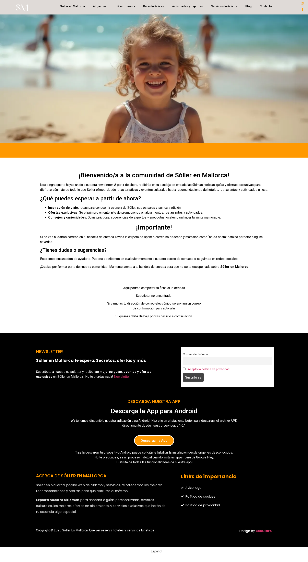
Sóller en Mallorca (72, 6)
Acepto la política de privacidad (208, 369)
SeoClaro (264, 531)
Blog (248, 6)
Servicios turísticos (224, 6)
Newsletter (122, 377)
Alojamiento (101, 6)
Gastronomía (126, 6)
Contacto (266, 6)
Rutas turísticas (153, 6)
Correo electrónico (195, 354)
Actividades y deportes (187, 6)
